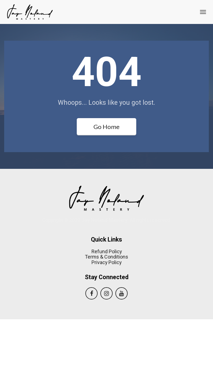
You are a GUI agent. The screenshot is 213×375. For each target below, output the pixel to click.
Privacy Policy (106, 318)
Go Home (106, 126)
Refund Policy (106, 307)
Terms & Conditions (106, 312)
